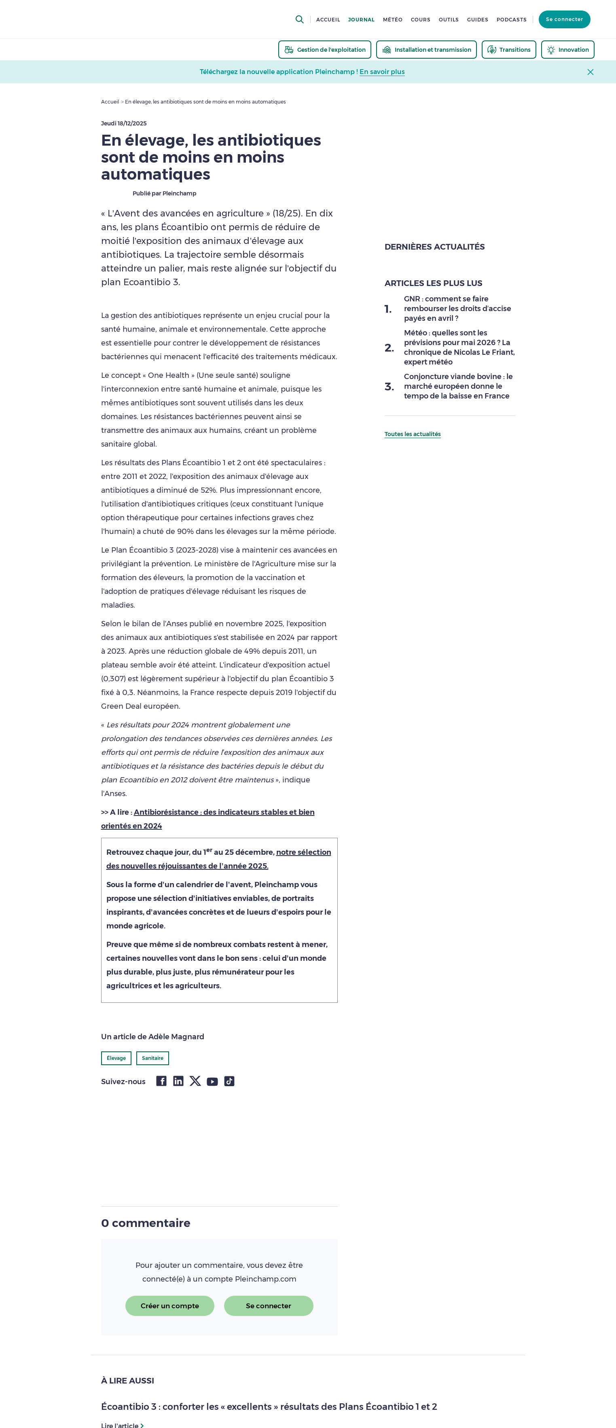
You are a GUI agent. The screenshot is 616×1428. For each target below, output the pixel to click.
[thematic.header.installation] (426, 49)
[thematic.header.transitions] (509, 49)
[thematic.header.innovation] (568, 49)
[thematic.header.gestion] (324, 49)
